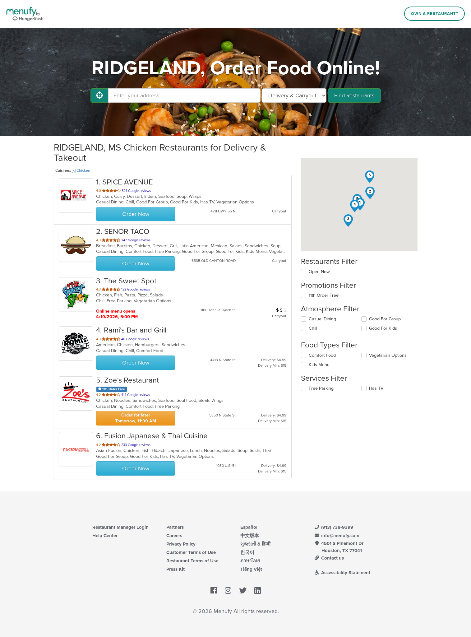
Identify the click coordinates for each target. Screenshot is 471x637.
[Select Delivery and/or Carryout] (294, 95)
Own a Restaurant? (434, 13)
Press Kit (175, 569)
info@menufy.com (337, 535)
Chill (313, 328)
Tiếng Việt (251, 569)
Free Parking (321, 388)
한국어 (247, 552)
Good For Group (385, 319)
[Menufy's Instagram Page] (228, 591)
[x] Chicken (81, 170)
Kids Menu (319, 364)
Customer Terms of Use (191, 552)
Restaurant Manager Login (120, 527)
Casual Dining (322, 319)
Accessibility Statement (342, 572)
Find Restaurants (354, 95)
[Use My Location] (99, 95)
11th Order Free (324, 295)
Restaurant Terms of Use (192, 561)
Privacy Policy (181, 544)
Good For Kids (383, 328)
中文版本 (249, 535)
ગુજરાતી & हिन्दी (255, 544)
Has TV (376, 388)
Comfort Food (322, 355)
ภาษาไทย (250, 561)
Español (248, 527)
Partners (175, 527)
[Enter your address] (184, 95)
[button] (370, 193)
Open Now (319, 271)
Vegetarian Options (388, 355)
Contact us (329, 558)
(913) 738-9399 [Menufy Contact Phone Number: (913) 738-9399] (333, 527)
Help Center (105, 535)
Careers (174, 535)
